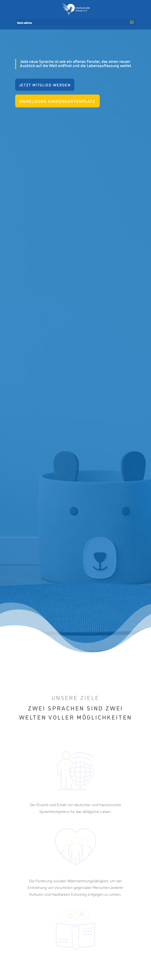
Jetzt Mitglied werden (45, 84)
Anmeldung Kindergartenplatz (57, 101)
